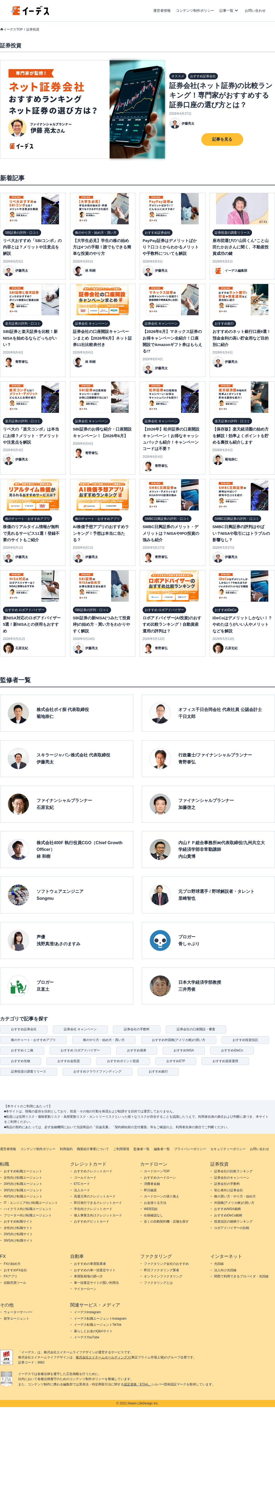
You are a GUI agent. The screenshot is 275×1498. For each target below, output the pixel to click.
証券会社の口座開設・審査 (196, 1029)
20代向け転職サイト (18, 1234)
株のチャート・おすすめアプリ (33, 1040)
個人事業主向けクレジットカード (98, 1215)
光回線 (219, 1264)
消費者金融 (152, 1184)
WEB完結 (151, 1209)
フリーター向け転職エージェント (28, 1215)
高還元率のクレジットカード (95, 1196)
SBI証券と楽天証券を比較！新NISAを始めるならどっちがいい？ (30, 338)
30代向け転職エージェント (23, 1190)
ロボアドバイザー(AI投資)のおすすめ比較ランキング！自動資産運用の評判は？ (172, 624)
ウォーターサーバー (18, 1312)
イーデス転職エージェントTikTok (97, 1325)
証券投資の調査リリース (28, 1071)
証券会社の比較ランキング (233, 1171)
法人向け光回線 (225, 1270)
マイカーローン (85, 1289)
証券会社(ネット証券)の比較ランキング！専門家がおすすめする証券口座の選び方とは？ (221, 95)
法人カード (82, 1190)
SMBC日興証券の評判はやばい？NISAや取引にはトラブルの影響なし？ (241, 533)
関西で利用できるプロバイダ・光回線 (241, 1276)
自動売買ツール (15, 1283)
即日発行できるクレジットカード (98, 1203)
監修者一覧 (141, 1149)
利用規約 (66, 1149)
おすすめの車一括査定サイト (95, 1270)
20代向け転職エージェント (23, 1184)
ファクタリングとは (158, 1283)
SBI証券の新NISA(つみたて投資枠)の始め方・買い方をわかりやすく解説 (102, 624)
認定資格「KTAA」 (137, 1384)
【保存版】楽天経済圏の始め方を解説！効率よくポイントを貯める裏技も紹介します (241, 435)
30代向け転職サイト (18, 1240)
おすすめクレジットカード (93, 1171)
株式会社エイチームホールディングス (103, 1357)
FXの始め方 (12, 1264)
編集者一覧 (162, 1149)
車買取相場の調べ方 (88, 1276)
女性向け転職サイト (18, 1228)
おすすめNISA (184, 1050)
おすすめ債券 (136, 1050)
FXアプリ (10, 1276)
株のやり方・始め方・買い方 (104, 1040)
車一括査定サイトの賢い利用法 (96, 1283)
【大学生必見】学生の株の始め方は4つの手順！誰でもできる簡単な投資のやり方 (102, 247)
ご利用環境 (121, 1149)
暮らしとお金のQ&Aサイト (93, 1331)
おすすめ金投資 (68, 1061)
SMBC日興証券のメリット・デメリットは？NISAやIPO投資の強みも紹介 (171, 533)
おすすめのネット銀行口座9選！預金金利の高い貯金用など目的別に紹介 (242, 338)
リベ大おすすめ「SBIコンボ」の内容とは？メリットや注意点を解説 (32, 247)
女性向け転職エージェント (23, 1178)
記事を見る (222, 139)
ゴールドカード (85, 1178)
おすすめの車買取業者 (90, 1264)
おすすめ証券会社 (24, 1029)
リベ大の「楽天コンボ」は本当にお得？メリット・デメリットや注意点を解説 (31, 435)
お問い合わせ (255, 11)
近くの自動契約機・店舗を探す (166, 1221)
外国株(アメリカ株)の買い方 (234, 1203)
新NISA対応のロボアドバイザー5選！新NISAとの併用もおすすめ (32, 624)
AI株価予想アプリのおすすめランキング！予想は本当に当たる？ (101, 533)
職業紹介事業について (93, 1149)
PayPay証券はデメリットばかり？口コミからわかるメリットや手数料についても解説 (171, 247)
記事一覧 (226, 11)
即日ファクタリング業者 (161, 1270)
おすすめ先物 (20, 1061)
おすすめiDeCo (232, 1050)
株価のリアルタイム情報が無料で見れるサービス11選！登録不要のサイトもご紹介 (31, 533)
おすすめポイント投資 (123, 1061)
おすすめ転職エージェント (23, 1171)
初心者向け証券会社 (228, 1190)
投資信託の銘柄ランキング (233, 1221)
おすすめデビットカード (91, 1221)
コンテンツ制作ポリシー (195, 11)
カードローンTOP (157, 1171)
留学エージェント (16, 1318)
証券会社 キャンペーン (80, 1029)
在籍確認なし (153, 1215)
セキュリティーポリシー (228, 1149)
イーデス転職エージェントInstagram (100, 1318)
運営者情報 (162, 11)
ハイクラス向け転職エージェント (28, 1209)
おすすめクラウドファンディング (97, 1071)
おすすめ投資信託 (245, 1040)
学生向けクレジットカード (93, 1209)
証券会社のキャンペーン (231, 1178)
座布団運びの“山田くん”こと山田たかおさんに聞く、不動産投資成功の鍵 (241, 247)
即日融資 (150, 1190)
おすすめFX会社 (15, 1270)
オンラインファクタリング (163, 1276)
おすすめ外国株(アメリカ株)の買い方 (178, 1040)
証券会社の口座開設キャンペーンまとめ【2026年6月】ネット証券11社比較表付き (102, 338)
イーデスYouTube (86, 1337)
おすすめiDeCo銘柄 (228, 1215)
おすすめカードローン (160, 1178)
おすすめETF (175, 1061)
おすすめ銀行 (158, 1071)
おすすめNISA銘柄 (227, 1209)
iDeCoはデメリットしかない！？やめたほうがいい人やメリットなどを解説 (242, 624)
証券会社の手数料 (137, 1029)
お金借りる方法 (155, 1203)
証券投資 (32, 29)
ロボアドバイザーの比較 (231, 1228)
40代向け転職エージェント (23, 1196)
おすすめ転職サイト (18, 1221)
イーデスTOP (13, 29)
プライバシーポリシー (190, 1149)
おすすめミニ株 (22, 1050)
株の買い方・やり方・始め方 (235, 1196)
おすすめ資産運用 (225, 1061)
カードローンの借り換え (161, 1196)
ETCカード (82, 1184)
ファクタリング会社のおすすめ (166, 1264)
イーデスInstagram (87, 1312)
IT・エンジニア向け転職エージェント (31, 1203)
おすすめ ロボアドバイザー (80, 1050)
